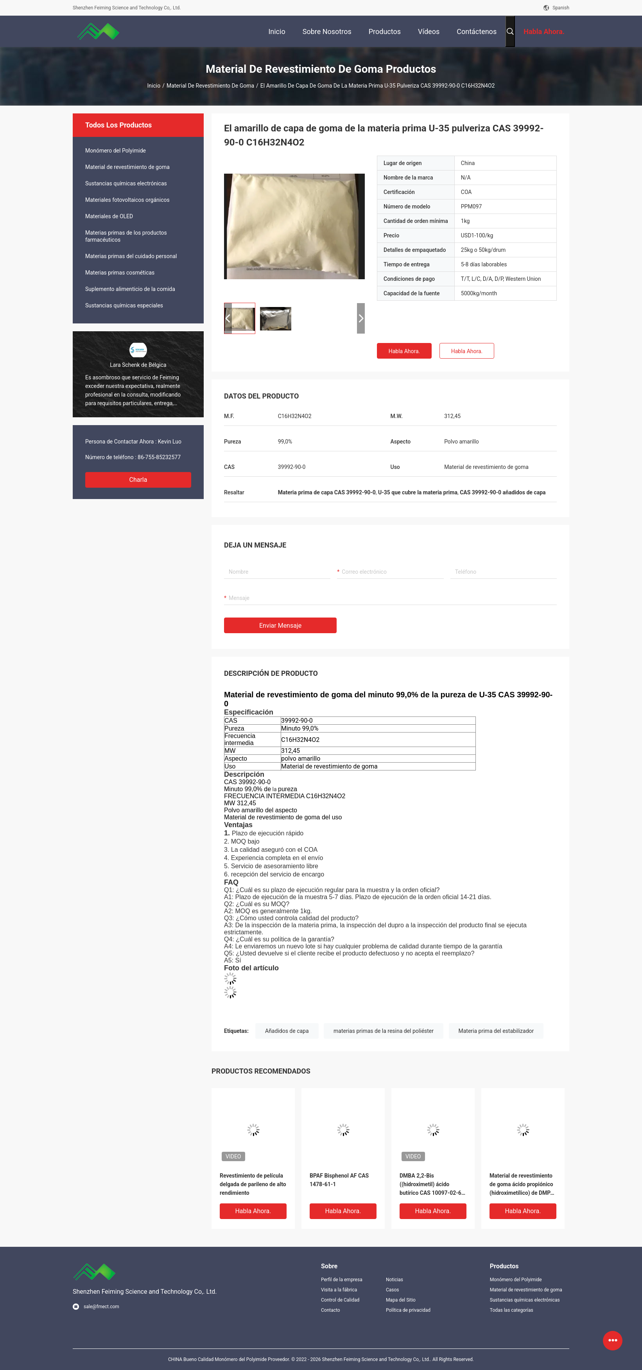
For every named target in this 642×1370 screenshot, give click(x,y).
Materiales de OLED (109, 216)
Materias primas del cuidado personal (131, 256)
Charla (138, 479)
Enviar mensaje (280, 625)
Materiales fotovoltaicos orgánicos (127, 200)
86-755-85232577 (159, 457)
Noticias (394, 1279)
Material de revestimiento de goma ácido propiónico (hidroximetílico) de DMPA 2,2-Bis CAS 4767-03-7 (522, 1184)
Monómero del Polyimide (115, 150)
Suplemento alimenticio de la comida (130, 289)
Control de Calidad (340, 1300)
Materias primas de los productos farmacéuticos (126, 236)
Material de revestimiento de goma (210, 86)
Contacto (330, 1310)
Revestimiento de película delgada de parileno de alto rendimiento (253, 1184)
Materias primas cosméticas (119, 272)
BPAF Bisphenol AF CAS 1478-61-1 (339, 1179)
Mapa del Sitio (401, 1300)
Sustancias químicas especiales (124, 305)
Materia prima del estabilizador (496, 1031)
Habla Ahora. (404, 351)
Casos (392, 1290)
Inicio (154, 86)
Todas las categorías (511, 1310)
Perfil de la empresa (341, 1279)
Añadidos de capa (287, 1031)
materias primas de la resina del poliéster (384, 1031)
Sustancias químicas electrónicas (126, 183)
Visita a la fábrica (339, 1290)
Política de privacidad (408, 1310)
